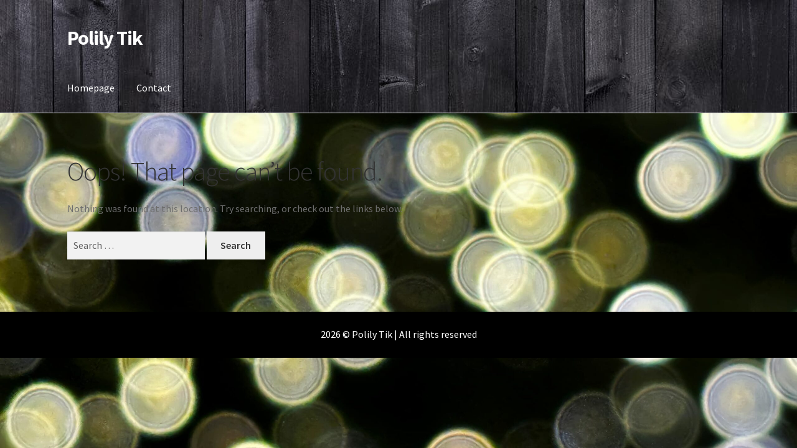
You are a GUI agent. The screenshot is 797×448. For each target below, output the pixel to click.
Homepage (91, 88)
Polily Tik (105, 38)
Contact (153, 88)
